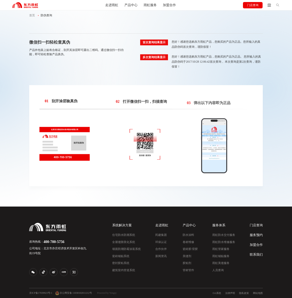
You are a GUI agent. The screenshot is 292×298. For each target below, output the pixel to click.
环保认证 (161, 242)
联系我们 (256, 254)
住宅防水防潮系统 (123, 234)
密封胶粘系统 (120, 263)
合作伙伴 (161, 249)
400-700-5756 (54, 242)
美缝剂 (187, 256)
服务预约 (256, 235)
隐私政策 (244, 293)
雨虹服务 (150, 5)
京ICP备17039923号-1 (40, 292)
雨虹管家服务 (220, 249)
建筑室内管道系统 (123, 270)
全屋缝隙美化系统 (123, 242)
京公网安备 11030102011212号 (73, 293)
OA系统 (217, 293)
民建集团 (161, 234)
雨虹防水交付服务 (223, 234)
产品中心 (131, 5)
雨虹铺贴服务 (220, 256)
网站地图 (258, 293)
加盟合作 (169, 5)
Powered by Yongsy (107, 292)
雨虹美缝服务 (220, 263)
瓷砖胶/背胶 (190, 249)
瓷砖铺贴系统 (120, 256)
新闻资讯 (161, 256)
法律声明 (230, 293)
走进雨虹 (111, 5)
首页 (32, 15)
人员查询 (218, 270)
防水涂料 (188, 234)
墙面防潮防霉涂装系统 (126, 249)
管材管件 (188, 270)
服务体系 (218, 225)
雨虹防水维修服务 (223, 242)
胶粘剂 (187, 263)
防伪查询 (46, 15)
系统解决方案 (122, 225)
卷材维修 (188, 242)
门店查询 (252, 5)
